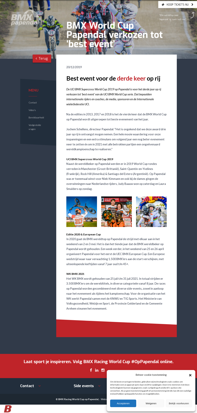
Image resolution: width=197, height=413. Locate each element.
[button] (190, 374)
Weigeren (151, 403)
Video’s (32, 110)
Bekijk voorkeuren (179, 403)
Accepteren (123, 403)
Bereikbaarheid (36, 117)
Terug (42, 58)
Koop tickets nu (177, 4)
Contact (33, 102)
